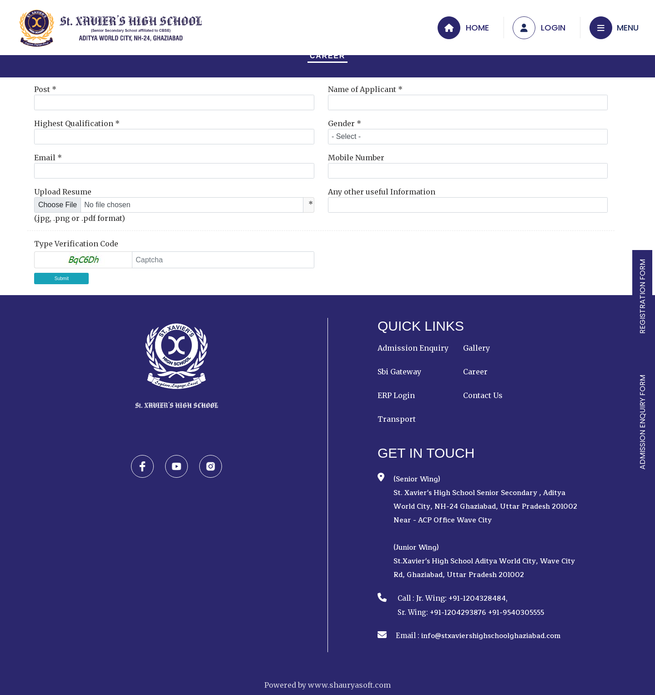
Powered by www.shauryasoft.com (327, 685)
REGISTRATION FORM (642, 296)
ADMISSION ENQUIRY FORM (642, 422)
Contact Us (483, 395)
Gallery (476, 348)
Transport (397, 419)
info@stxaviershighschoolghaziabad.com (490, 636)
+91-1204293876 (458, 612)
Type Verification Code (76, 243)
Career (327, 56)
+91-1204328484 (477, 598)
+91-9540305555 (516, 612)
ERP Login (396, 395)
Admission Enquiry (413, 348)
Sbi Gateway (399, 371)
